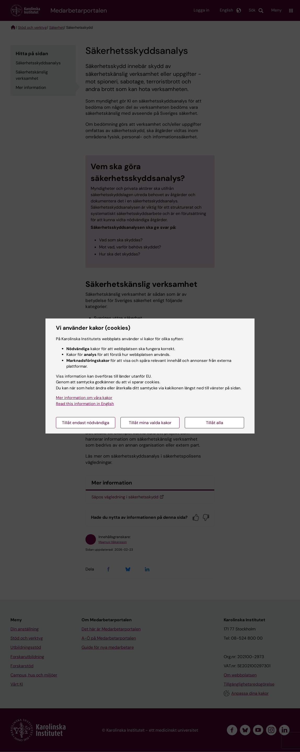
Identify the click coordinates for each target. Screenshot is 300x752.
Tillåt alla (214, 422)
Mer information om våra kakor (84, 397)
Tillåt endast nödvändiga (85, 422)
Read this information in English (85, 403)
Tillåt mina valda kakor (150, 422)
